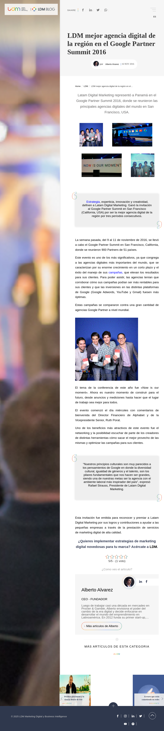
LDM (86, 86)
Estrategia (93, 201)
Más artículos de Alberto (102, 626)
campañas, (116, 272)
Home (78, 86)
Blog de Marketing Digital (43, 9)
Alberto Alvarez (112, 64)
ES (154, 16)
